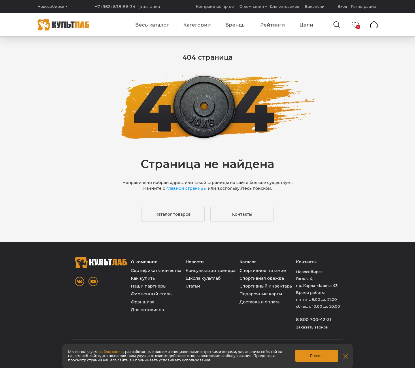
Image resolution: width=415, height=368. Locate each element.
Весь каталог (152, 25)
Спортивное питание (262, 270)
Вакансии (315, 6)
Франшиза (142, 302)
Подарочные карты (260, 293)
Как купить (143, 278)
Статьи (193, 286)
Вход (342, 6)
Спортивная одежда (261, 278)
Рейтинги (272, 25)
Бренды (235, 25)
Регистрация (363, 6)
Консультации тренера (210, 270)
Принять (317, 356)
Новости (195, 262)
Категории (197, 25)
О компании (251, 6)
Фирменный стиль (151, 293)
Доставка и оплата (259, 302)
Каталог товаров (173, 214)
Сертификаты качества (156, 270)
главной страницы (186, 188)
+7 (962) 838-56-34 (127, 6)
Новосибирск (50, 6)
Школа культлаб (203, 278)
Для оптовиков (284, 6)
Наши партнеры (149, 286)
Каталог (247, 262)
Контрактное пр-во (215, 6)
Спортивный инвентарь (265, 286)
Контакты (242, 214)
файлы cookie (111, 352)
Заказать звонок (312, 327)
